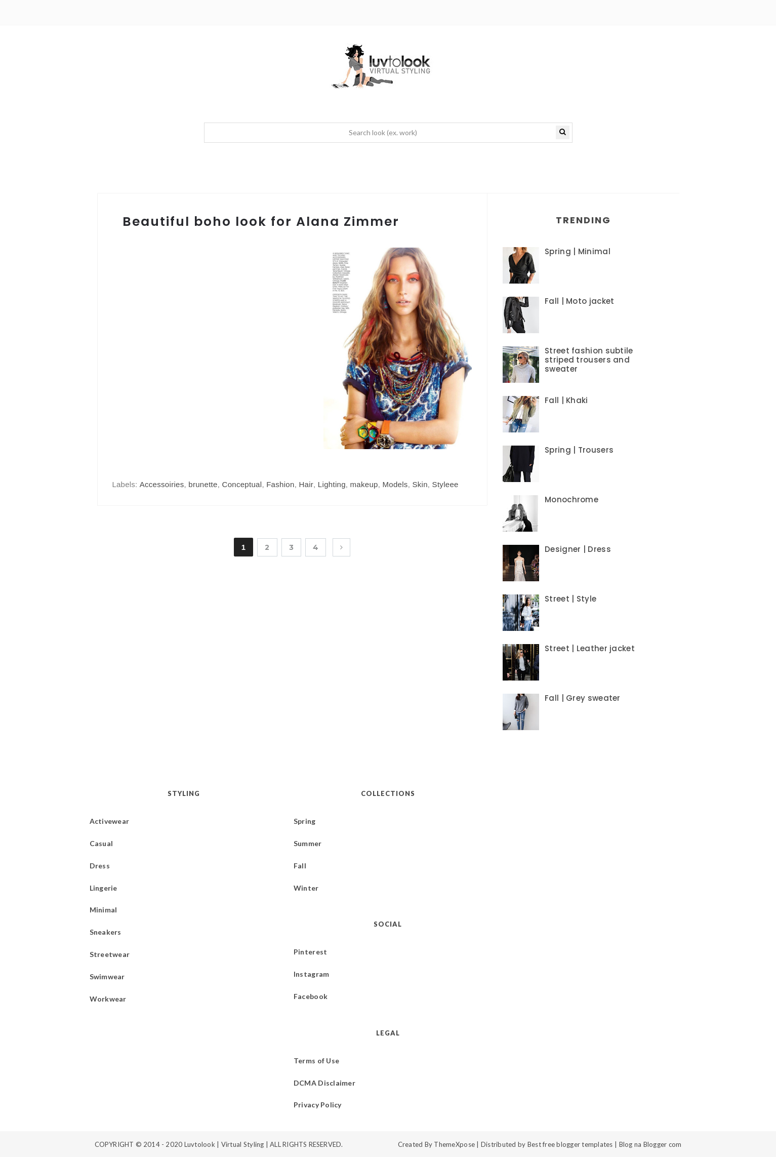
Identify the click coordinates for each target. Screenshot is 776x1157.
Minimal (103, 909)
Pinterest (311, 951)
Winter (306, 888)
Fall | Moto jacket (579, 301)
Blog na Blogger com (650, 1144)
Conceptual (242, 484)
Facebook (311, 996)
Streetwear (110, 954)
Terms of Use (316, 1060)
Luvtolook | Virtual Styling (225, 1144)
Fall (300, 865)
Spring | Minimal (577, 251)
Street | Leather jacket (590, 648)
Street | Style (570, 598)
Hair (306, 484)
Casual (101, 843)
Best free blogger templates (570, 1144)
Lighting (332, 484)
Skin (419, 484)
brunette (202, 484)
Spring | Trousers (579, 450)
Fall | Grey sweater (583, 698)
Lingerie (103, 888)
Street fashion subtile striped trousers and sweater (589, 359)
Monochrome (571, 499)
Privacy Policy (318, 1104)
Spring (305, 821)
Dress (100, 865)
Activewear (110, 821)
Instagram (312, 974)
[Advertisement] (197, 366)
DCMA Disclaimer (324, 1083)
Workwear (108, 998)
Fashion (280, 484)
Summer (308, 843)
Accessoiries (162, 484)
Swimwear (107, 976)
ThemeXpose (454, 1144)
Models (395, 484)
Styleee (445, 484)
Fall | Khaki (566, 400)
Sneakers (105, 932)
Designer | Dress (578, 549)
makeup (364, 484)
